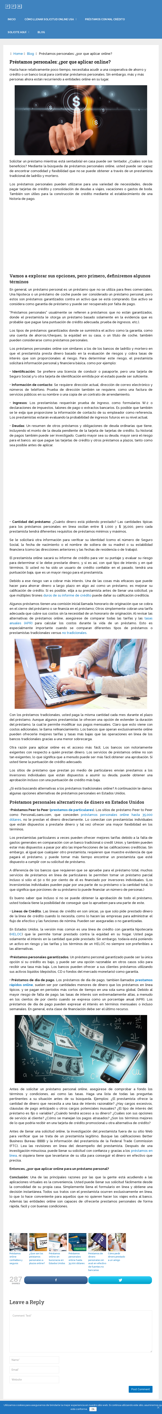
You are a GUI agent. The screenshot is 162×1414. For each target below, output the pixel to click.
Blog (41, 32)
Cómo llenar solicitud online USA (49, 19)
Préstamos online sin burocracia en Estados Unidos (57, 1256)
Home (18, 54)
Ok (93, 1409)
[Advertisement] (81, 239)
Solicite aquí (17, 32)
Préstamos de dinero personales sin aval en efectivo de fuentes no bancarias (96, 1261)
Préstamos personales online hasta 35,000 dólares (76, 1258)
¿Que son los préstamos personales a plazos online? (36, 1258)
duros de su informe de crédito (67, 595)
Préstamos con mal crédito (105, 19)
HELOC (16, 934)
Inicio (12, 19)
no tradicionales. (74, 633)
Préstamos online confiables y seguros (18, 1256)
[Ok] (158, 1407)
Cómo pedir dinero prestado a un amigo (116, 1256)
